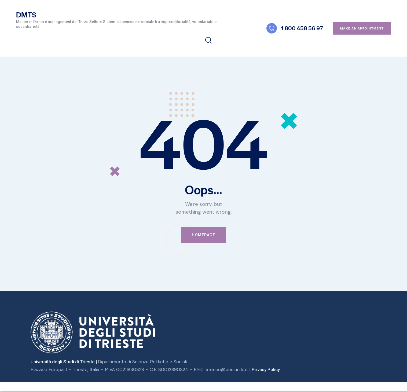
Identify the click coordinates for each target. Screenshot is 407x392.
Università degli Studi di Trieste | (64, 362)
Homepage (203, 235)
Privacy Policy (266, 369)
